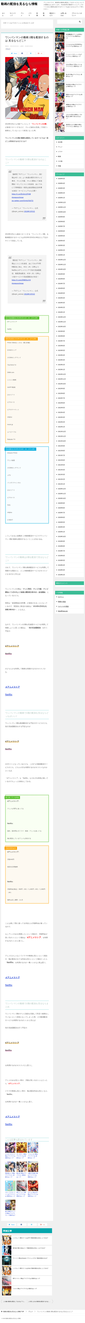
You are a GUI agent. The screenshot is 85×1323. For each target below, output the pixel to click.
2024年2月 (61, 307)
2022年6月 (61, 403)
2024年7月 (61, 283)
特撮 (37, 14)
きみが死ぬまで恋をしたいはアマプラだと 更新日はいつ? (74, 65)
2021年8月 (61, 450)
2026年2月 (61, 193)
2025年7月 (61, 226)
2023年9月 (61, 331)
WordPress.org (63, 611)
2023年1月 (61, 369)
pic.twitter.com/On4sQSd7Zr (22, 201)
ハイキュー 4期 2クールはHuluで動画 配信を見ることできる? (30, 1268)
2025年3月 (61, 245)
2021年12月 (62, 431)
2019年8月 (61, 546)
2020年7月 (61, 512)
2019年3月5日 (29, 211)
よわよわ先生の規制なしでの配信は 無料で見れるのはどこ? (74, 116)
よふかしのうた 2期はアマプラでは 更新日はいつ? (10, 1156)
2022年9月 (61, 388)
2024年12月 (62, 259)
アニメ (22, 14)
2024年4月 (61, 298)
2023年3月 (61, 360)
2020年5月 (61, 522)
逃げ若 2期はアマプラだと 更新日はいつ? (74, 75)
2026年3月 (61, 188)
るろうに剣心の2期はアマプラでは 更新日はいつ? (33, 1194)
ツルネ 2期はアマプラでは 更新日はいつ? (25, 1288)
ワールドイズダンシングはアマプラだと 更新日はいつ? (74, 55)
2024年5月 (61, 293)
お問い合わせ (63, 14)
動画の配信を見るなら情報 (20, 3)
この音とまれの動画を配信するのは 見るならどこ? (40, 1301)
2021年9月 (61, 446)
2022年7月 (61, 398)
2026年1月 (61, 197)
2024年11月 (62, 264)
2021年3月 (61, 474)
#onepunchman (18, 197)
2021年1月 (61, 484)
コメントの (63, 606)
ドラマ (30, 14)
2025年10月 (62, 212)
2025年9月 (61, 217)
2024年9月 (61, 274)
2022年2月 (61, 422)
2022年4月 (61, 412)
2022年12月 (62, 374)
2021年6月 (61, 460)
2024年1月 (61, 312)
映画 (43, 14)
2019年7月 (61, 551)
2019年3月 (61, 570)
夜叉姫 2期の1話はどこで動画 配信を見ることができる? (29, 1248)
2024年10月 (62, 269)
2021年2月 (61, 479)
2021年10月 (62, 441)
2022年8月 (61, 393)
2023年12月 (62, 317)
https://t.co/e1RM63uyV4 (21, 280)
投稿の (62, 602)
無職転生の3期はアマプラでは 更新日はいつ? (73, 105)
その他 (60, 161)
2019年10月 (62, 536)
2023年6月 (61, 345)
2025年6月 (61, 231)
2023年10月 (62, 326)
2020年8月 (61, 508)
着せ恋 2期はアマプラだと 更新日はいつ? (21, 1175)
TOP (13, 1311)
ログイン (61, 597)
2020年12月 (62, 489)
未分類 (60, 142)
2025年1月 (61, 255)
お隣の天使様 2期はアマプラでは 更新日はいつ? (33, 1175)
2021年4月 (61, 470)
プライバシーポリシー (77, 14)
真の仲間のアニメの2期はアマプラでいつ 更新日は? (10, 1213)
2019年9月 (61, 541)
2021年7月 (61, 455)
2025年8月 (61, 221)
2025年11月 (62, 207)
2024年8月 (61, 279)
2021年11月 (62, 436)
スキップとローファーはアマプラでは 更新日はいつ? (10, 1194)
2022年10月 (62, 384)
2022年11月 (62, 379)
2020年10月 (62, 498)
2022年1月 (61, 427)
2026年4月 (61, 183)
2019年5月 (61, 560)
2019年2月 (61, 575)
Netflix (8, 694)
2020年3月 (61, 527)
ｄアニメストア (12, 687)
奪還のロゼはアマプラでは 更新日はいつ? (74, 95)
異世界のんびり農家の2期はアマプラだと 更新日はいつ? (74, 125)
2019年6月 (61, 555)
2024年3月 (61, 302)
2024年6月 (61, 288)
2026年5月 (61, 178)
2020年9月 (61, 503)
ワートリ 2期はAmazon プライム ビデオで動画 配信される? (30, 1258)
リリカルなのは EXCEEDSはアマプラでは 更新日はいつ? (74, 45)
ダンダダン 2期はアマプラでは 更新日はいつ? (21, 1156)
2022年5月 (61, 407)
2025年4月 (61, 240)
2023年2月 (61, 364)
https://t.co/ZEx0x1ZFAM (21, 194)
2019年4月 (61, 565)
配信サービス (52, 14)
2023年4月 (61, 355)
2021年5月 (61, 465)
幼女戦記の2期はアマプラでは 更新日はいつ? (73, 85)
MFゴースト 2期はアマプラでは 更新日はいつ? (21, 1194)
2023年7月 (61, 341)
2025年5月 (61, 236)
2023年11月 (62, 322)
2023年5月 (61, 350)
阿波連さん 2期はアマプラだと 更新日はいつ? (10, 1175)
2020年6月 (61, 517)
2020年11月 (62, 493)
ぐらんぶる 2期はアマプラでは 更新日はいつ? (33, 1156)
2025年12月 (62, 202)
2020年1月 (61, 532)
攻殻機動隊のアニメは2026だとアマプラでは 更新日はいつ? (74, 36)
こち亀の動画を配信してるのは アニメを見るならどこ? (15, 1301)
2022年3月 (61, 417)
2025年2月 (61, 250)
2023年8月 (61, 336)
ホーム (3, 14)
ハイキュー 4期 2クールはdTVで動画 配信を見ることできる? (30, 1237)
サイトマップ (13, 14)
